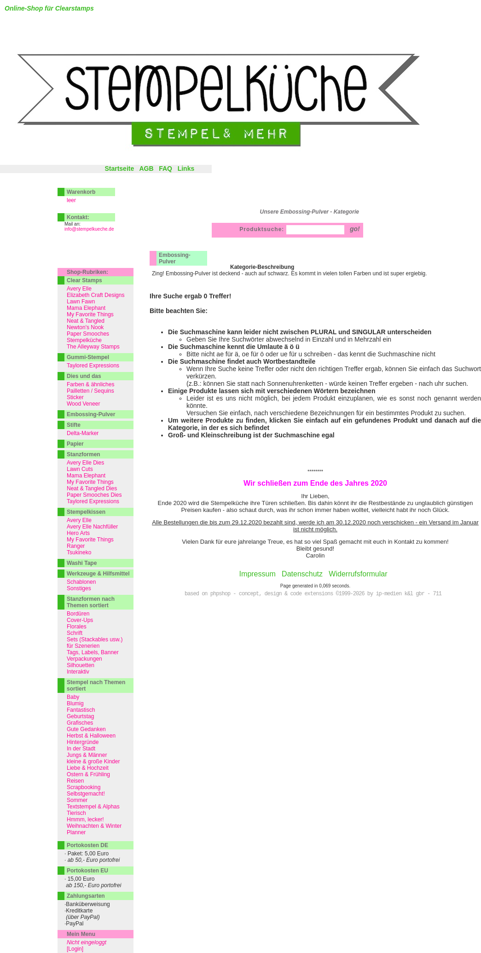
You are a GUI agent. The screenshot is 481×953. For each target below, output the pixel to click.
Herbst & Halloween (91, 735)
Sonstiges (79, 588)
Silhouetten (80, 665)
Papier (75, 444)
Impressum (257, 574)
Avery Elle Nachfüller (92, 526)
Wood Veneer (83, 404)
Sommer (77, 800)
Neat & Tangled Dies (92, 488)
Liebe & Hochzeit (88, 768)
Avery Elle (79, 288)
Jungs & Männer (87, 755)
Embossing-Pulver (175, 258)
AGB (146, 168)
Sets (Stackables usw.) (94, 639)
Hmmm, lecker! (85, 819)
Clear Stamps (84, 280)
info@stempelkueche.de (89, 229)
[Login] (75, 949)
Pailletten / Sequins (90, 391)
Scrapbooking (83, 787)
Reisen (75, 781)
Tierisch (76, 813)
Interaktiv (78, 671)
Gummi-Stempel (88, 357)
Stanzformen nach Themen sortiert (91, 602)
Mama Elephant (86, 308)
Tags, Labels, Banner (93, 652)
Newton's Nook (85, 327)
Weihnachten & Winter (94, 826)
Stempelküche (84, 340)
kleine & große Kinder (93, 761)
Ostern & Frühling (88, 774)
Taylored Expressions (93, 365)
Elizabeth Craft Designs (95, 295)
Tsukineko (79, 552)
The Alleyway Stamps (93, 346)
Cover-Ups (80, 620)
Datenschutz (302, 574)
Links (186, 168)
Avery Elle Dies (85, 462)
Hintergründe (83, 742)
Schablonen (81, 582)
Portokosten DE (87, 845)
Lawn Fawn (81, 301)
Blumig (75, 703)
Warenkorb (81, 192)
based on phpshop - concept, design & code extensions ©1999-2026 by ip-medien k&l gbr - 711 (313, 594)
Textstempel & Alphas (93, 806)
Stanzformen (83, 454)
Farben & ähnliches (90, 384)
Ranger (76, 546)
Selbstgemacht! (86, 793)
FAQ (165, 168)
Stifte (74, 425)
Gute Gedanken (86, 729)
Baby (73, 697)
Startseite (119, 168)
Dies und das (84, 376)
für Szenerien (83, 646)
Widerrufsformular (358, 574)
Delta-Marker (83, 433)
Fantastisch (81, 710)
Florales (77, 626)
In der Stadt (81, 748)
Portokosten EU (87, 870)
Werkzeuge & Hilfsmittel (98, 573)
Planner (76, 832)
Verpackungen (84, 659)
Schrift (74, 633)
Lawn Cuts (80, 469)
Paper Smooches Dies (94, 495)
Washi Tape (82, 563)
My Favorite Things (90, 314)
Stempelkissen (86, 512)
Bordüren (78, 613)
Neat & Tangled (85, 321)
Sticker (75, 397)
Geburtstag (80, 716)
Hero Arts (78, 533)
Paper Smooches (88, 334)
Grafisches (80, 723)
